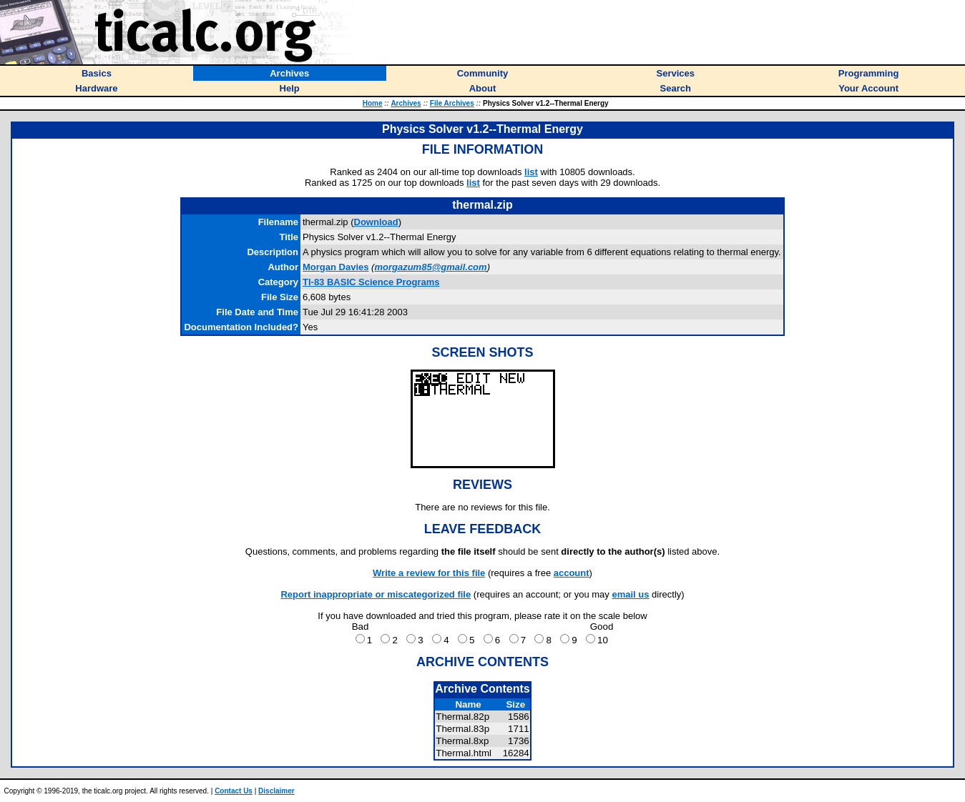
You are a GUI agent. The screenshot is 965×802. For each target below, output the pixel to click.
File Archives (452, 103)
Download (376, 222)
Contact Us (234, 791)
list (531, 172)
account (571, 573)
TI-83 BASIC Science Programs (371, 282)
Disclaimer (276, 791)
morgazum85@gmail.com (430, 267)
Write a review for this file (429, 573)
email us (630, 594)
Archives (406, 103)
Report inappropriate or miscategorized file (375, 594)
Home (373, 103)
